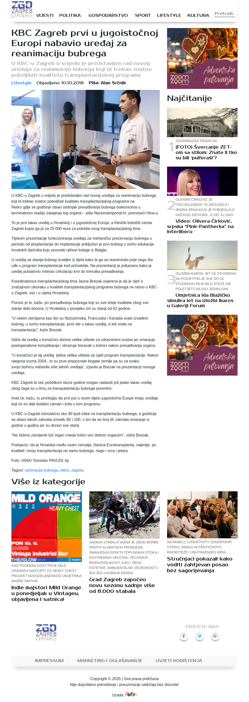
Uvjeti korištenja (179, 660)
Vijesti (44, 15)
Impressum (49, 660)
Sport (143, 15)
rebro (64, 470)
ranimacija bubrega (41, 470)
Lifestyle (169, 15)
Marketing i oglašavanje (109, 660)
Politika (70, 15)
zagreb (77, 470)
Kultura (198, 15)
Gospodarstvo (108, 15)
